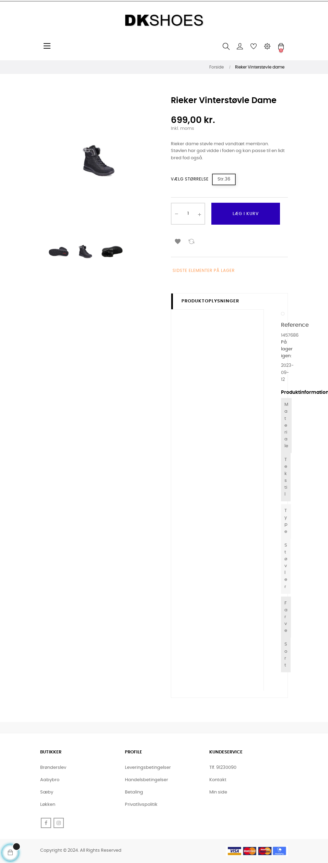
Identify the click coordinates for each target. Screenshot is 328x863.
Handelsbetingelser (146, 780)
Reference (295, 325)
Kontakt (217, 780)
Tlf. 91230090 (222, 767)
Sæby (46, 792)
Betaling (134, 792)
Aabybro (49, 780)
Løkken (47, 804)
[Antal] (188, 213)
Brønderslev (53, 767)
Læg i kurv (246, 214)
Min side (218, 792)
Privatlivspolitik (141, 804)
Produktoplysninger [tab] (210, 301)
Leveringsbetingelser (148, 767)
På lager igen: (287, 349)
